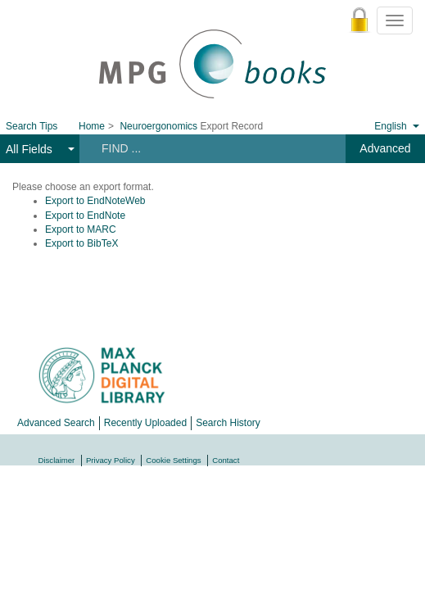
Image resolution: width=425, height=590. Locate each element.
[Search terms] (207, 148)
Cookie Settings (173, 460)
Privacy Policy (110, 460)
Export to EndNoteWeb (95, 200)
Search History (228, 423)
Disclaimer (56, 460)
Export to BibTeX (81, 243)
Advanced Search (56, 423)
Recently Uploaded (145, 423)
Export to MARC (80, 229)
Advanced (384, 148)
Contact (225, 460)
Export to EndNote (85, 215)
